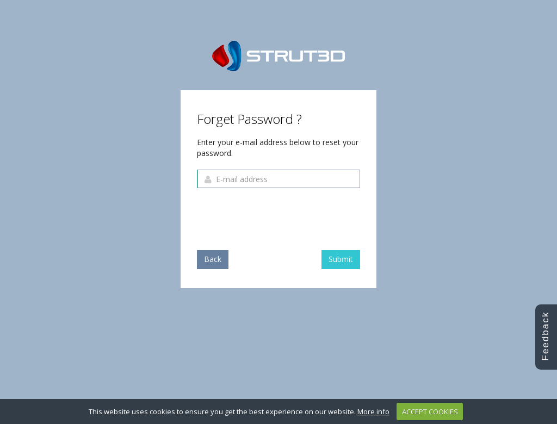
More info (373, 411)
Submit (341, 259)
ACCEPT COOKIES (430, 411)
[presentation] (279, 217)
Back (212, 259)
